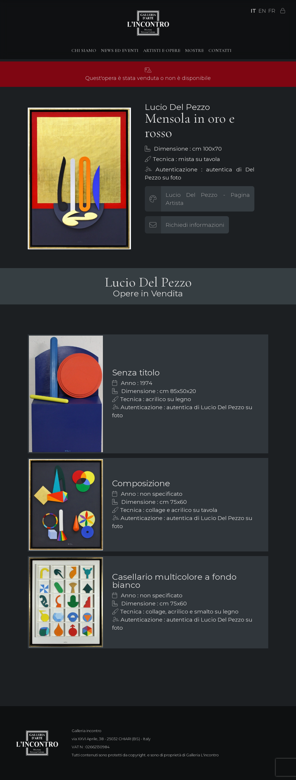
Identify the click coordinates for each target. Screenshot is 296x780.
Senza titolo (136, 372)
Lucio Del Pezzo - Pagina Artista (208, 198)
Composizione (141, 483)
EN (262, 11)
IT (253, 11)
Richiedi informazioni (195, 224)
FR (271, 11)
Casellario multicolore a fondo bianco (174, 581)
